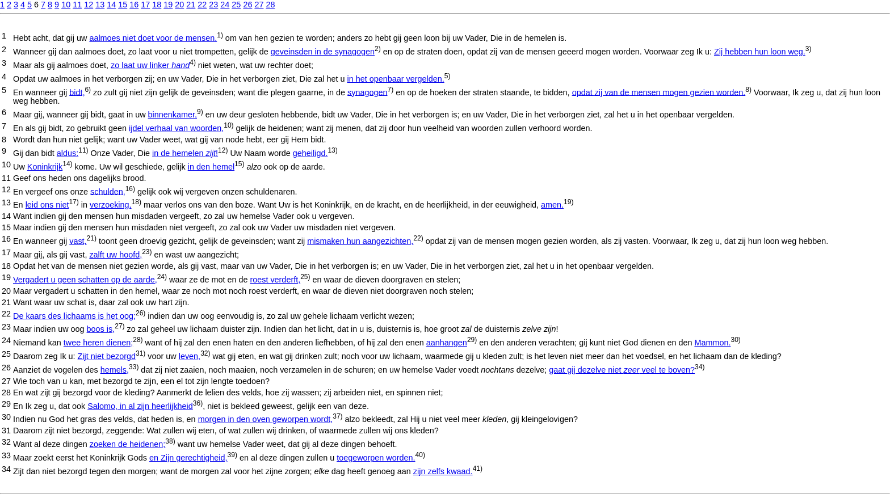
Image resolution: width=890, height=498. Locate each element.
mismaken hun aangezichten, (360, 241)
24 (224, 4)
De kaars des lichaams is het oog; (74, 315)
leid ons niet (47, 204)
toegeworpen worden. (376, 457)
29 (6, 403)
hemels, (114, 369)
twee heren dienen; (98, 342)
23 (213, 4)
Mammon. (712, 342)
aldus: (67, 153)
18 (156, 4)
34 (6, 469)
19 (168, 4)
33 (6, 455)
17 (145, 4)
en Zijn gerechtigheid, (188, 457)
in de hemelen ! (185, 153)
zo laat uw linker (150, 65)
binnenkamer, (172, 114)
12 (88, 4)
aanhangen (446, 342)
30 (6, 416)
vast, (77, 241)
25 (236, 4)
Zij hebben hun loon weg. (759, 51)
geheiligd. (310, 153)
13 (99, 4)
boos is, (101, 329)
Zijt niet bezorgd (107, 356)
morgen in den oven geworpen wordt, (265, 419)
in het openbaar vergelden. (395, 78)
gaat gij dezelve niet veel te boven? (622, 369)
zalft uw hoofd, (115, 254)
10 (65, 4)
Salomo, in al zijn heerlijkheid (140, 405)
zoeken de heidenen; (128, 444)
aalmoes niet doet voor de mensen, (153, 38)
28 (270, 4)
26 (247, 4)
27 (258, 4)
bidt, (77, 91)
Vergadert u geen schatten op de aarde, (85, 279)
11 (77, 4)
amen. (552, 204)
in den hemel (211, 166)
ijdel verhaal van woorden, (176, 128)
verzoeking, (111, 204)
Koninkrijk (44, 166)
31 (6, 430)
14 (111, 4)
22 (202, 4)
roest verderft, (275, 279)
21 (190, 4)
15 (122, 4)
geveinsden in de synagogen (323, 51)
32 (6, 441)
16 (133, 4)
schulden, (107, 191)
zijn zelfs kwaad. (443, 471)
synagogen (367, 91)
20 (179, 4)
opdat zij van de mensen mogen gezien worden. (659, 91)
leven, (189, 356)
